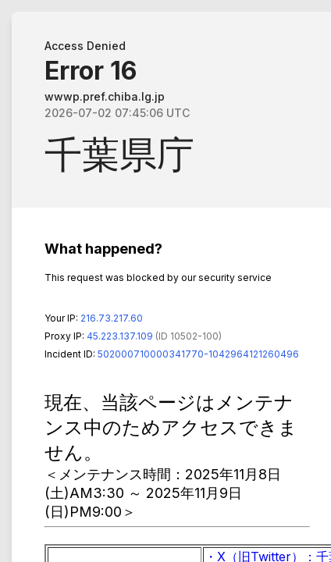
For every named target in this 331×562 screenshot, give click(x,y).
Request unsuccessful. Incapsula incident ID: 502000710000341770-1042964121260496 (165, 281)
